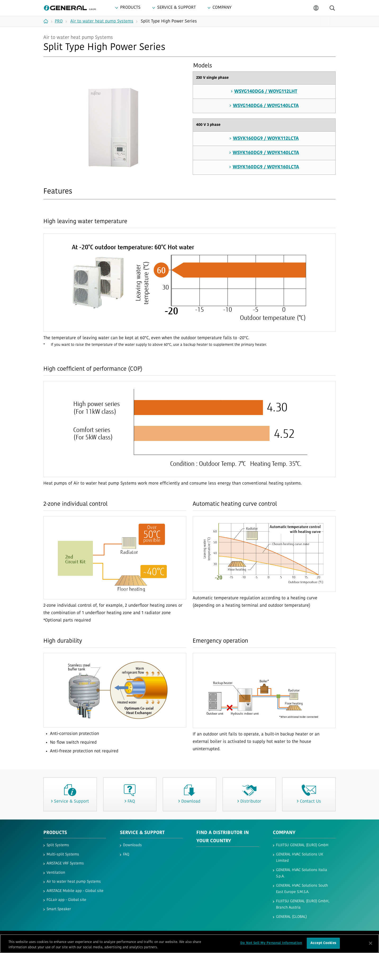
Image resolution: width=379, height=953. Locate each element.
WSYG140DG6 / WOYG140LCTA (266, 105)
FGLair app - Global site (66, 900)
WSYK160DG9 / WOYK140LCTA (266, 152)
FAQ (126, 855)
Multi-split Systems (63, 855)
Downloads (132, 845)
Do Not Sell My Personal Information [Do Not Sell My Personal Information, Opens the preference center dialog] (271, 944)
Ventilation (56, 873)
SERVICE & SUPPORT (142, 832)
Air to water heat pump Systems (74, 882)
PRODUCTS (55, 832)
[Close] (370, 944)
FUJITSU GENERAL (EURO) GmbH (302, 845)
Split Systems (58, 845)
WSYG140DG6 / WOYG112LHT (265, 91)
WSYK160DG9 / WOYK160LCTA (266, 167)
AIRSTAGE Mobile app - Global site (75, 891)
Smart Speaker (59, 909)
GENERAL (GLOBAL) (291, 917)
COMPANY (284, 832)
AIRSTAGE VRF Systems (65, 863)
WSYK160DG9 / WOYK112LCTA (266, 138)
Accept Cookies (323, 944)
